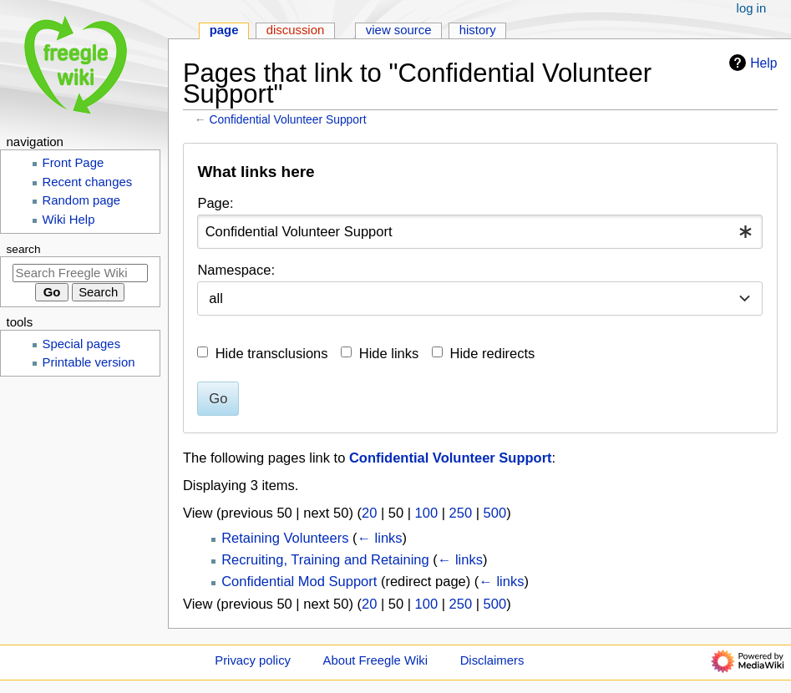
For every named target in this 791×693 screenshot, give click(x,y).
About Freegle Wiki (375, 660)
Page (224, 30)
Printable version (89, 362)
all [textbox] (216, 298)
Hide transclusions (271, 353)
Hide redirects (492, 353)
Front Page (73, 162)
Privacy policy (253, 660)
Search (24, 249)
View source (399, 30)
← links (380, 537)
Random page (82, 200)
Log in (752, 8)
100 (427, 512)
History (477, 30)
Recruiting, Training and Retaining (325, 559)
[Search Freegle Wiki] (80, 273)
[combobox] (480, 232)
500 (495, 512)
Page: (215, 202)
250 (461, 512)
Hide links (389, 353)
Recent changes (88, 182)
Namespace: (236, 269)
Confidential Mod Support (299, 581)
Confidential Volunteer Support (288, 119)
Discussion (295, 30)
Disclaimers (492, 660)
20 (369, 512)
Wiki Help (69, 219)
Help (751, 62)
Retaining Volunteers (284, 537)
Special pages (82, 344)
